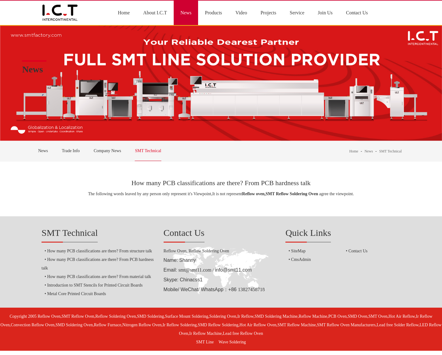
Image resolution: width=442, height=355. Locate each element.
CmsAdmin (301, 259)
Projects (268, 12)
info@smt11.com (233, 270)
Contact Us (357, 12)
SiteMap (298, 251)
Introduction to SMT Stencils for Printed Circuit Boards (95, 285)
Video (241, 12)
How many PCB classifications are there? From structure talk (99, 251)
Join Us (325, 12)
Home (124, 12)
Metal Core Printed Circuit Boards (76, 293)
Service (297, 12)
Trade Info (71, 150)
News (185, 12)
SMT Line (205, 342)
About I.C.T (155, 12)
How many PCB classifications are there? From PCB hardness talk (220, 183)
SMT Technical (148, 150)
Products (213, 12)
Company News (107, 150)
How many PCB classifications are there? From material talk (99, 276)
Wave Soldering (232, 342)
